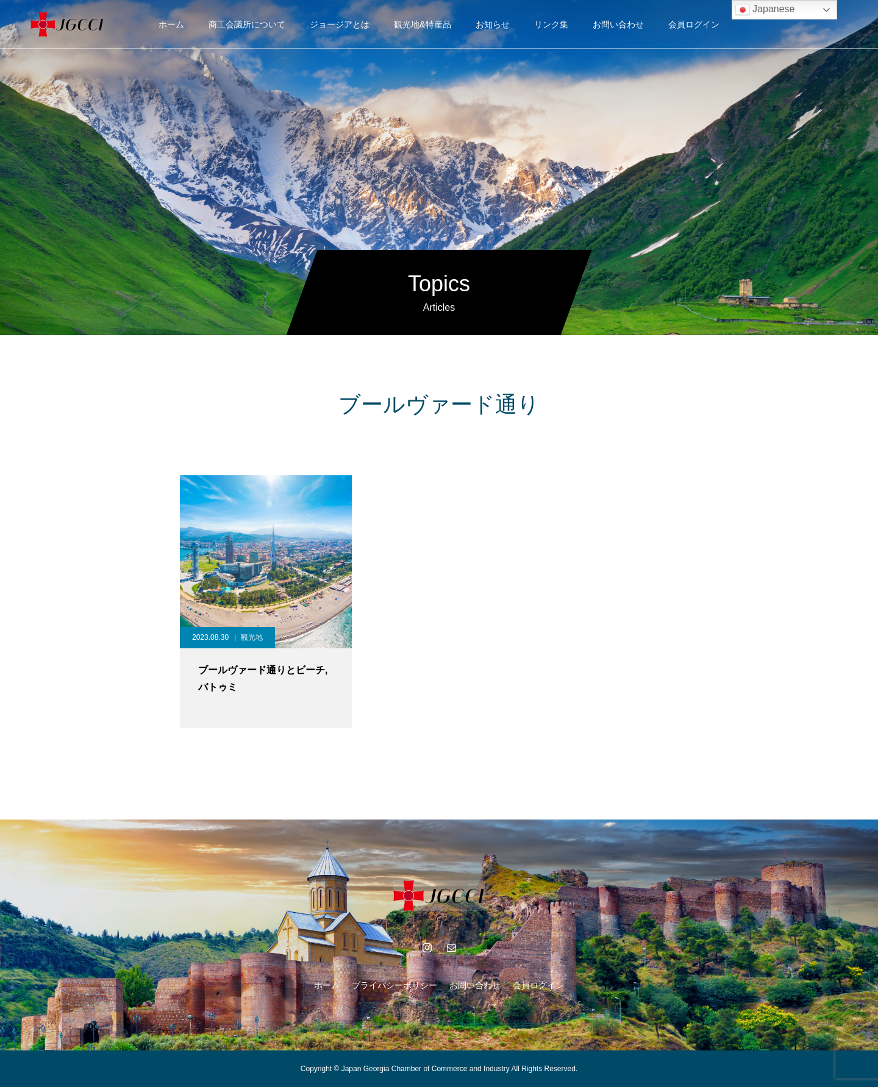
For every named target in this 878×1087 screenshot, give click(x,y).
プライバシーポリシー (394, 985)
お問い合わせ (618, 24)
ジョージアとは (339, 24)
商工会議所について (247, 24)
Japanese (765, 9)
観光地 (252, 637)
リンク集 (551, 24)
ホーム (171, 24)
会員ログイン (693, 24)
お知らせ (493, 24)
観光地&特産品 (422, 24)
